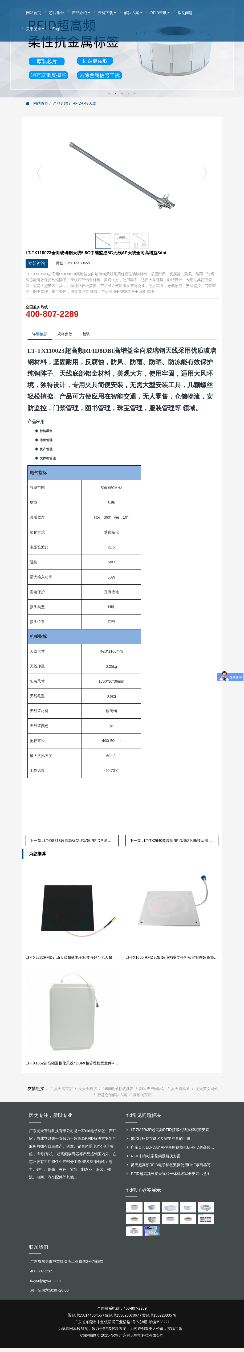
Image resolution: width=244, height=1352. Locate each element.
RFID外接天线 (84, 103)
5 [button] (134, 93)
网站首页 (37, 103)
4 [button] (128, 93)
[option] (122, 48)
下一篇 (174, 841)
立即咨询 (36, 263)
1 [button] (109, 93)
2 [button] (115, 93)
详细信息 (40, 334)
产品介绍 (60, 103)
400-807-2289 (52, 314)
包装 (90, 334)
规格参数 (67, 334)
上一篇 (74, 841)
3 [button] (122, 93)
